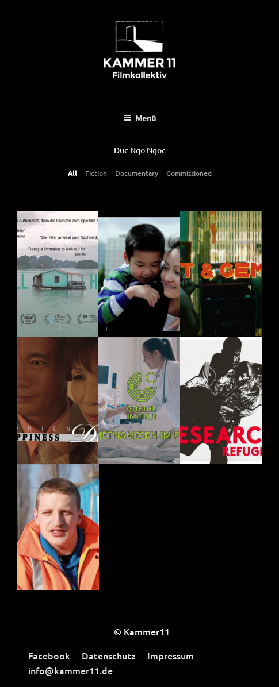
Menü (139, 118)
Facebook (49, 655)
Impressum (170, 655)
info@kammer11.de (70, 670)
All (72, 173)
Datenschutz (109, 655)
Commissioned (189, 173)
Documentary (136, 173)
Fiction (96, 173)
